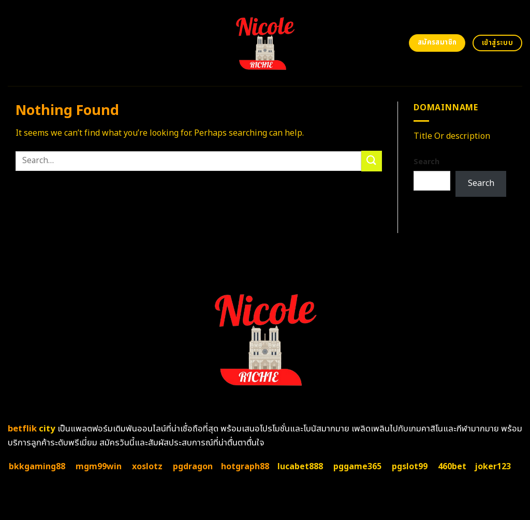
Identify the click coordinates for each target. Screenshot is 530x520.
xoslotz (147, 466)
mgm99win (99, 466)
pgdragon (193, 466)
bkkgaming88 (37, 466)
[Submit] (371, 161)
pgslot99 (410, 466)
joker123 (493, 466)
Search (426, 161)
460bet (452, 466)
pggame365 (357, 466)
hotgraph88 (245, 466)
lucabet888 (300, 466)
